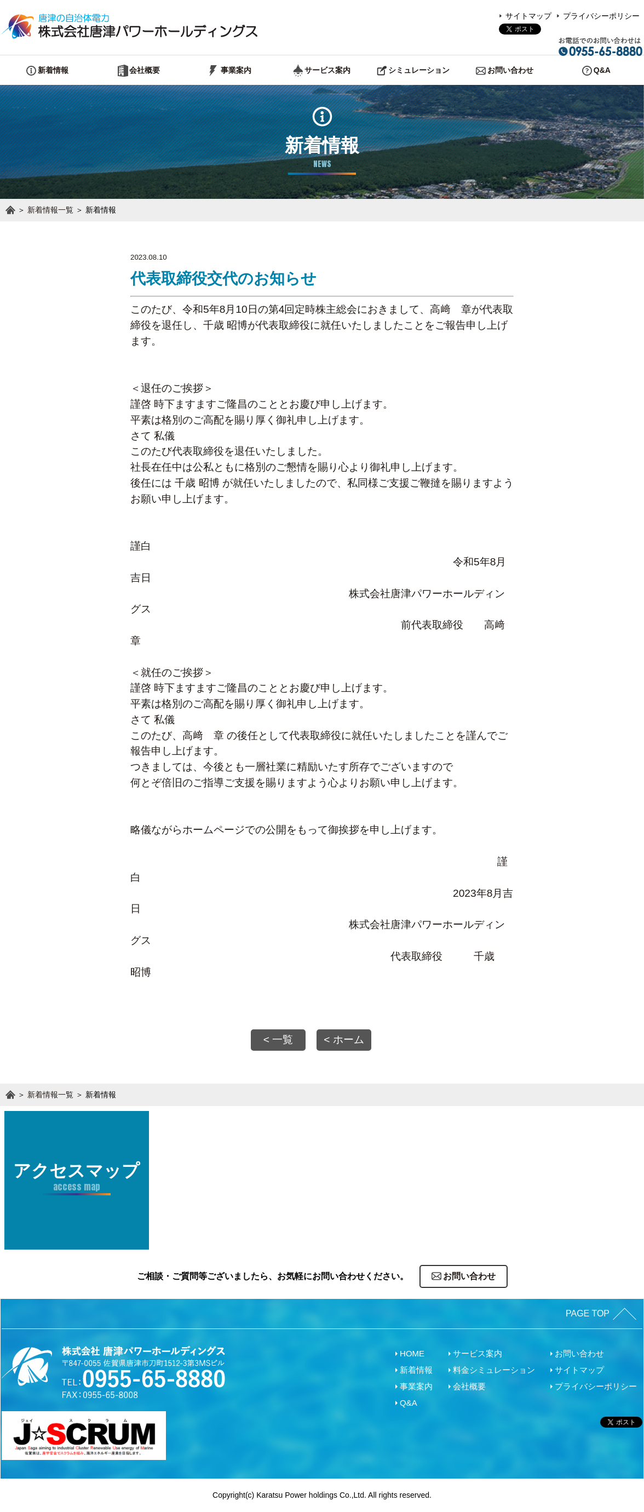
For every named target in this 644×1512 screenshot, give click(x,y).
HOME (412, 1353)
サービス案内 (477, 1353)
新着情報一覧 (50, 209)
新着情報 (416, 1369)
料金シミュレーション (494, 1369)
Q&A (408, 1402)
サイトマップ (528, 16)
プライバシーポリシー (601, 16)
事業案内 (416, 1386)
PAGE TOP (588, 1313)
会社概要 (469, 1386)
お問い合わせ (579, 1353)
